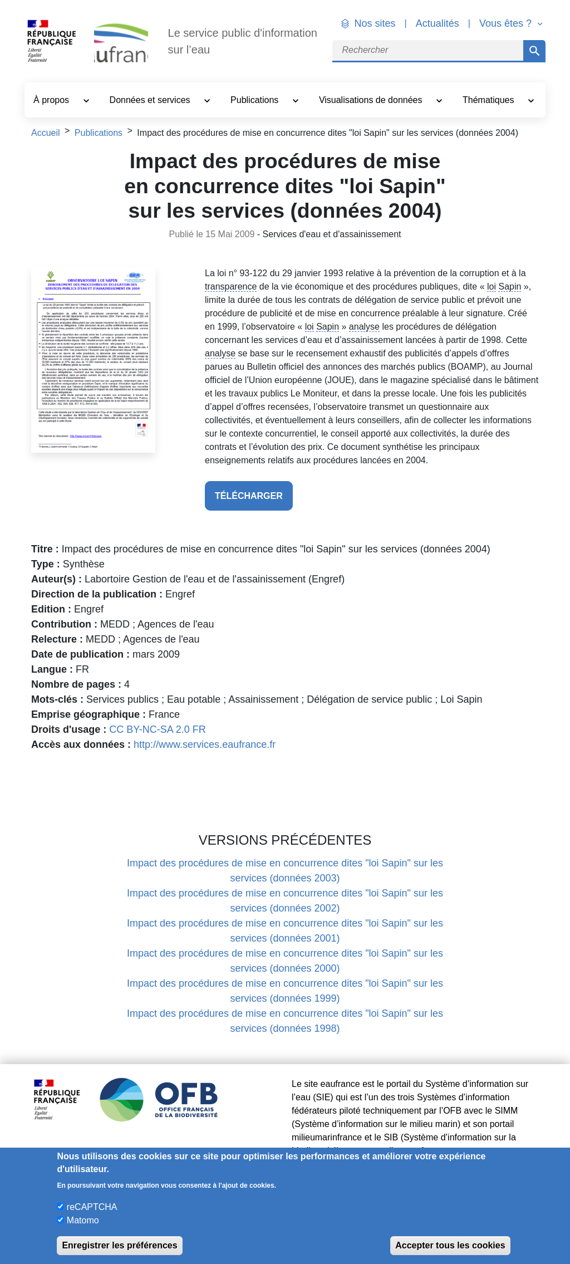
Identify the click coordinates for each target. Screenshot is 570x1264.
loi (491, 286)
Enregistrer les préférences (119, 1245)
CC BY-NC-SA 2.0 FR (157, 729)
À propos (52, 100)
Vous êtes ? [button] (506, 23)
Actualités (437, 23)
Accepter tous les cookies (450, 1245)
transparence (231, 286)
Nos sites (375, 23)
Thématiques (490, 100)
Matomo (83, 1220)
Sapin (509, 286)
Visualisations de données (372, 100)
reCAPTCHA (92, 1207)
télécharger (249, 496)
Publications (255, 100)
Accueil (45, 133)
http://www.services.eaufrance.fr (205, 744)
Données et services (151, 100)
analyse (364, 326)
